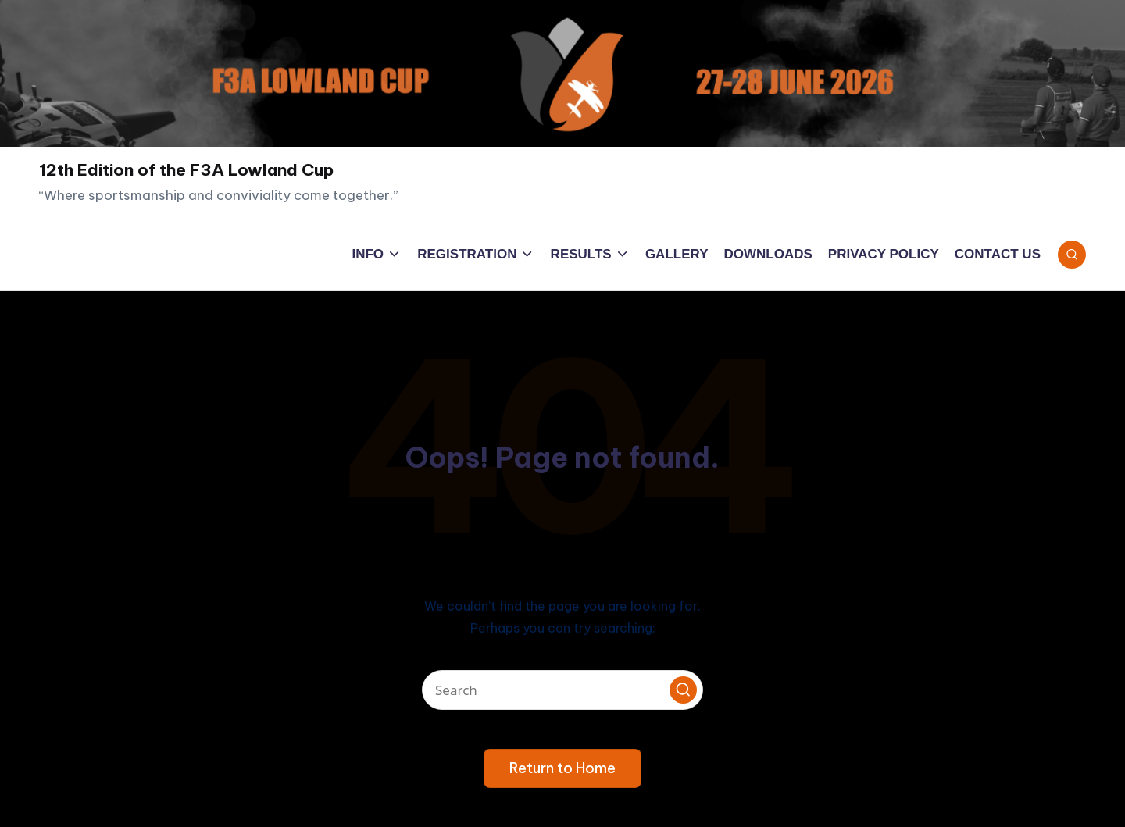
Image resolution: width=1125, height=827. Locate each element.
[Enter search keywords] (562, 690)
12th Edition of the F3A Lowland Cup (186, 169)
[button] (683, 690)
